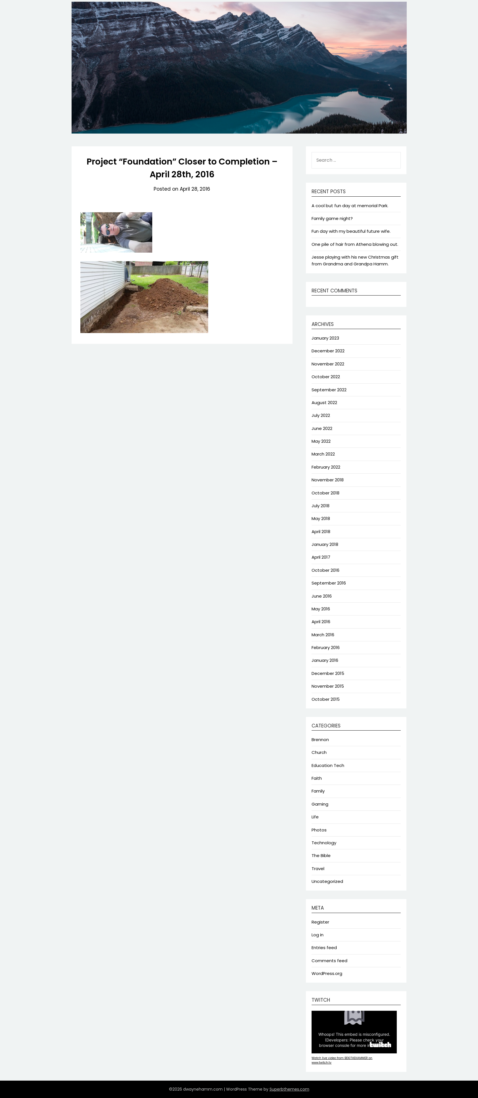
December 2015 (328, 673)
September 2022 (329, 390)
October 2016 (325, 570)
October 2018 (325, 493)
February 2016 (326, 647)
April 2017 (321, 557)
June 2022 (322, 428)
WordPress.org (327, 973)
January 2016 (325, 660)
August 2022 (324, 402)
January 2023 (325, 338)
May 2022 (321, 441)
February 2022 (326, 467)
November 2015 (328, 686)
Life (315, 817)
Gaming (320, 804)
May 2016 (321, 609)
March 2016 (323, 635)
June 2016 (322, 596)
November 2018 (328, 480)
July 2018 (320, 506)
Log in (317, 935)
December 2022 (328, 351)
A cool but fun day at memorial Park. (350, 206)
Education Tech (328, 765)
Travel (318, 869)
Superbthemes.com (289, 1089)
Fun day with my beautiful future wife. (351, 231)
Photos (319, 830)
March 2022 (323, 454)
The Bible (321, 855)
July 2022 (321, 415)
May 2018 (321, 518)
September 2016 (329, 583)
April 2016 (321, 622)
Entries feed (324, 948)
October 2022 (326, 377)
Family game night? (332, 218)
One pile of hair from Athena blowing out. (355, 244)
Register (320, 922)
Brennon (320, 740)
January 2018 (325, 544)
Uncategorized (327, 881)
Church (319, 752)
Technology (324, 843)
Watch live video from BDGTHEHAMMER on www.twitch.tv (342, 1060)
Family (318, 791)
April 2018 (321, 532)
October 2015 (326, 699)
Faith (317, 778)
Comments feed (329, 961)
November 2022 (328, 364)
